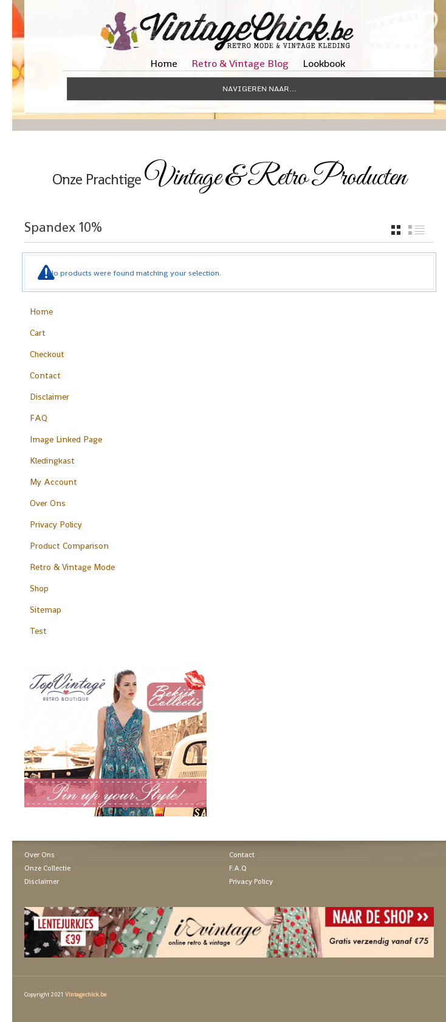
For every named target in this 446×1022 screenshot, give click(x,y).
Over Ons (48, 503)
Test (38, 630)
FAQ (38, 417)
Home (163, 63)
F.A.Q (238, 868)
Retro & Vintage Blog (240, 63)
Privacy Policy (56, 524)
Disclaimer (49, 396)
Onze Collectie (47, 868)
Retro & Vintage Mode (72, 566)
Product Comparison (69, 545)
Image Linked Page (66, 439)
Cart (38, 332)
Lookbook (324, 63)
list (416, 230)
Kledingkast (52, 460)
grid (395, 230)
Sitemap (45, 609)
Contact (45, 375)
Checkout (47, 354)
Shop (39, 588)
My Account (53, 481)
